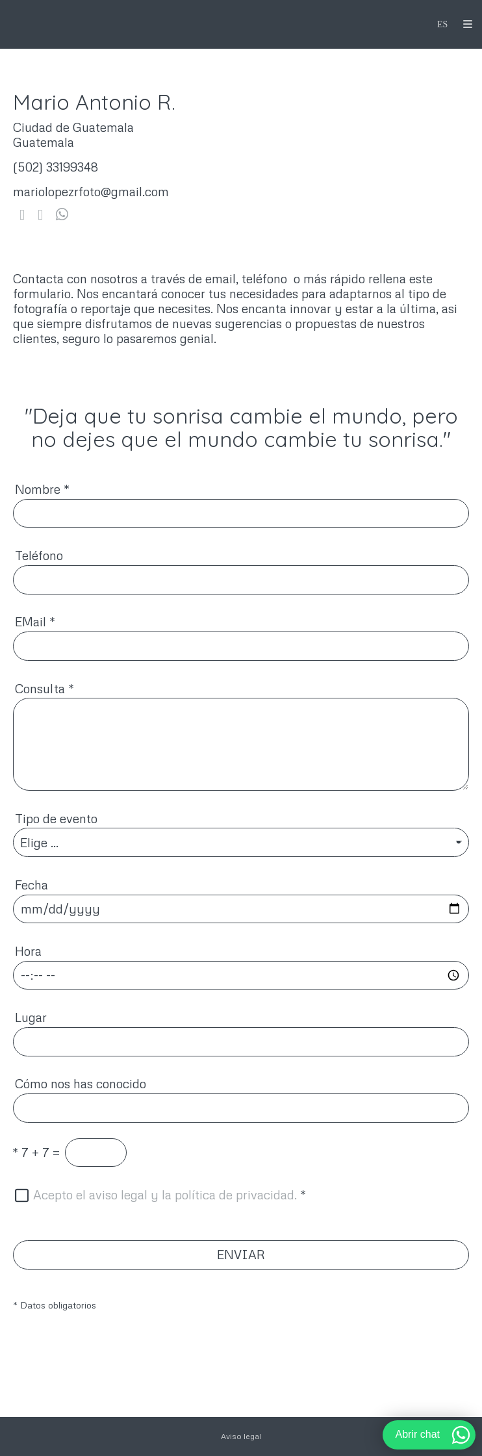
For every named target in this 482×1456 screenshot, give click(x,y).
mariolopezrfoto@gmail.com (91, 191)
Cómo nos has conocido (80, 1083)
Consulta (44, 688)
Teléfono (39, 555)
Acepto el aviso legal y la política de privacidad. (165, 1194)
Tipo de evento (56, 818)
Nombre (42, 488)
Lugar (31, 1017)
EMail (35, 621)
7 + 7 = (36, 1152)
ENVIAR (241, 1254)
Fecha (31, 884)
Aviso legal (241, 1436)
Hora (28, 950)
